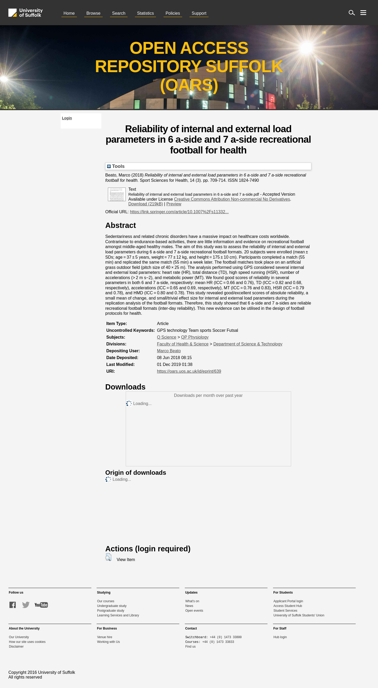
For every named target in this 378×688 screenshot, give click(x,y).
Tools (116, 166)
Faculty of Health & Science (183, 344)
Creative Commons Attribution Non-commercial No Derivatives (232, 199)
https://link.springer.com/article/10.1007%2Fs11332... (179, 212)
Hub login (280, 637)
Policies (173, 13)
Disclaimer (16, 646)
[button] (108, 557)
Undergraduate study (112, 606)
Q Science (166, 337)
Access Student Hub (288, 606)
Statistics (145, 13)
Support (199, 13)
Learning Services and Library (118, 615)
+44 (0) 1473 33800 (226, 637)
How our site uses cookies (27, 642)
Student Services (285, 610)
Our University (19, 637)
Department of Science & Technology (247, 344)
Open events (194, 610)
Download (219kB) (145, 204)
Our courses (105, 601)
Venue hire (104, 637)
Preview (173, 204)
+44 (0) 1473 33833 (218, 641)
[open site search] (352, 12)
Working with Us (108, 642)
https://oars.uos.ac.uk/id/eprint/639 (189, 371)
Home (69, 13)
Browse (93, 13)
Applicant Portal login (288, 601)
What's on (192, 601)
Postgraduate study (110, 610)
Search (118, 13)
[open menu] (363, 12)
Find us (190, 646)
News (189, 606)
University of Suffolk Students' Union (299, 615)
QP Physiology (195, 337)
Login (67, 118)
